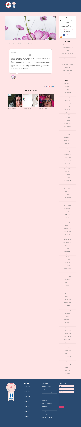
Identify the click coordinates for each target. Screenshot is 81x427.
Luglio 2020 (67, 248)
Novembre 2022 (67, 180)
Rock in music (67, 58)
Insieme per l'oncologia (67, 53)
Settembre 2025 (67, 103)
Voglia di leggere (67, 73)
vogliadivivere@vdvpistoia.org (69, 29)
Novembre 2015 (67, 356)
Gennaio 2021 (67, 231)
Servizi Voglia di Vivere (67, 64)
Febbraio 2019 (67, 296)
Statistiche (67, 67)
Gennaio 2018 (67, 333)
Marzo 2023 (67, 174)
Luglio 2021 (67, 214)
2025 (28, 389)
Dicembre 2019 (67, 268)
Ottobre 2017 (67, 339)
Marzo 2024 (67, 146)
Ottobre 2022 (67, 183)
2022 (28, 396)
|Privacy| (48, 424)
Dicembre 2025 (67, 97)
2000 (28, 416)
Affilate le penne (27, 108)
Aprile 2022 (67, 191)
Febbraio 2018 (67, 330)
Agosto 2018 (67, 313)
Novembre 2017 (67, 336)
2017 (28, 409)
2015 (28, 414)
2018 (28, 406)
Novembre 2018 (67, 305)
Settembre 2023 (67, 160)
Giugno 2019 (67, 285)
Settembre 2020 (67, 242)
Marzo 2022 (67, 194)
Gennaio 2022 (67, 200)
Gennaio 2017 (67, 350)
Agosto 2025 (67, 106)
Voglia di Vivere (69, 34)
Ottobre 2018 (67, 308)
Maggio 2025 (67, 114)
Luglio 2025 (67, 109)
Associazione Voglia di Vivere (24, 43)
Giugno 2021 (67, 217)
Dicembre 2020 (67, 234)
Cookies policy (54, 424)
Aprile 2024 (67, 143)
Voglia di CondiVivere (67, 70)
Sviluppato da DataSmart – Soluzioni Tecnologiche (34, 424)
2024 (28, 391)
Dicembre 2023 (67, 151)
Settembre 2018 (67, 310)
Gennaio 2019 (67, 299)
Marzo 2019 (67, 293)
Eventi (67, 50)
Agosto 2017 (67, 342)
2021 (28, 399)
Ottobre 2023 (67, 157)
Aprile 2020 (67, 256)
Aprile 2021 (67, 222)
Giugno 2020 (67, 251)
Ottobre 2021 (67, 205)
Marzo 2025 (67, 120)
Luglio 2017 (67, 344)
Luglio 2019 (67, 282)
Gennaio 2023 (67, 177)
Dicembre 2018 (67, 302)
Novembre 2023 (67, 154)
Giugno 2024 (67, 137)
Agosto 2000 (67, 367)
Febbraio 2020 (67, 262)
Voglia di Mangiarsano (67, 76)
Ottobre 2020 (67, 239)
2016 (28, 411)
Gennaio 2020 (67, 265)
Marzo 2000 (67, 373)
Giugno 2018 (67, 319)
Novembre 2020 (67, 237)
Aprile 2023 (67, 171)
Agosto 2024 (67, 131)
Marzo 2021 (67, 225)
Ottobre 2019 (67, 274)
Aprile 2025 (67, 117)
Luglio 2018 (67, 316)
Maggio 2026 (67, 83)
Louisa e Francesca (12, 108)
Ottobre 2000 (67, 362)
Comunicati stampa (67, 44)
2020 (28, 401)
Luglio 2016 (67, 353)
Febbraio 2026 (67, 92)
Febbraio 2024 (67, 149)
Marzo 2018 (67, 327)
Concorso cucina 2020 (67, 47)
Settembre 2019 (67, 276)
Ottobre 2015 (67, 359)
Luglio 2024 (67, 134)
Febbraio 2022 (67, 197)
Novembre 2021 (67, 203)
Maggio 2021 (67, 220)
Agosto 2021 (67, 211)
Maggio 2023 (67, 168)
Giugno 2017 (67, 347)
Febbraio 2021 (67, 228)
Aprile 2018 (67, 325)
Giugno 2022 (67, 188)
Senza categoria (67, 61)
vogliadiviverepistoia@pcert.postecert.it (67, 32)
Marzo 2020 (67, 259)
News (67, 56)
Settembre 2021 (67, 208)
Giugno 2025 (67, 112)
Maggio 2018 (67, 322)
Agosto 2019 (67, 279)
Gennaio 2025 (67, 126)
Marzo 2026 (67, 89)
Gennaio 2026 (67, 95)
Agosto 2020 (67, 245)
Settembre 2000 (67, 364)
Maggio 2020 (67, 254)
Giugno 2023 (67, 166)
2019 (28, 404)
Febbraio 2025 (67, 123)
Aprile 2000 (67, 370)
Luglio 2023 (67, 163)
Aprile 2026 (67, 86)
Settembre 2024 (67, 129)
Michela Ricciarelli (43, 108)
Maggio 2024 (67, 140)
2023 (28, 394)
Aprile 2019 (67, 291)
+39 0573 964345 (69, 28)
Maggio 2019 (67, 288)
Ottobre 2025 (67, 100)
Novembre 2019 (67, 271)
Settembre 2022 (67, 185)
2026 (28, 386)
